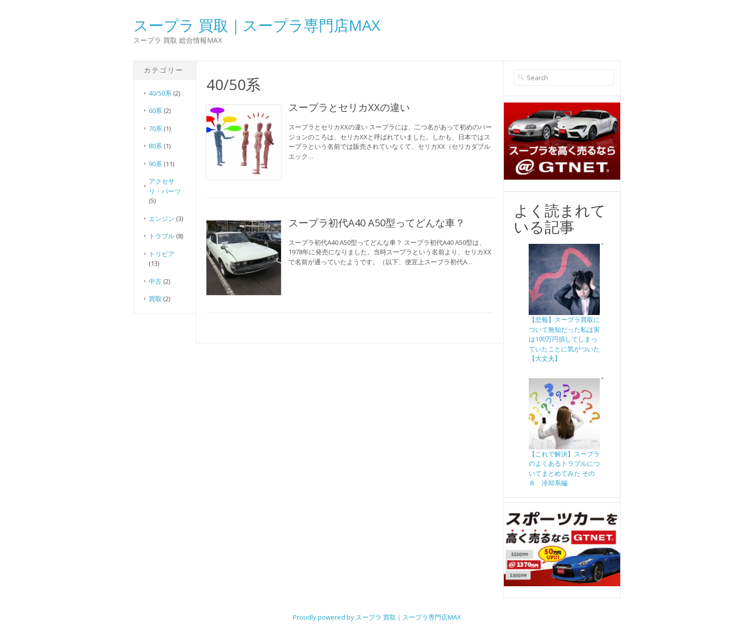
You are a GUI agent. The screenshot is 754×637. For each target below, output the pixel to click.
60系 (155, 110)
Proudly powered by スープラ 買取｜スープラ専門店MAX (377, 617)
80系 (155, 145)
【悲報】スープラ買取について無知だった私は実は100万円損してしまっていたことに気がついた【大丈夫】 (564, 339)
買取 (155, 298)
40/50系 (160, 93)
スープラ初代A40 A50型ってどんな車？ (376, 222)
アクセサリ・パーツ (165, 186)
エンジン (162, 218)
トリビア (162, 253)
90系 (155, 163)
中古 (155, 281)
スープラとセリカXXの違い (349, 107)
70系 (155, 128)
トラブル (162, 235)
